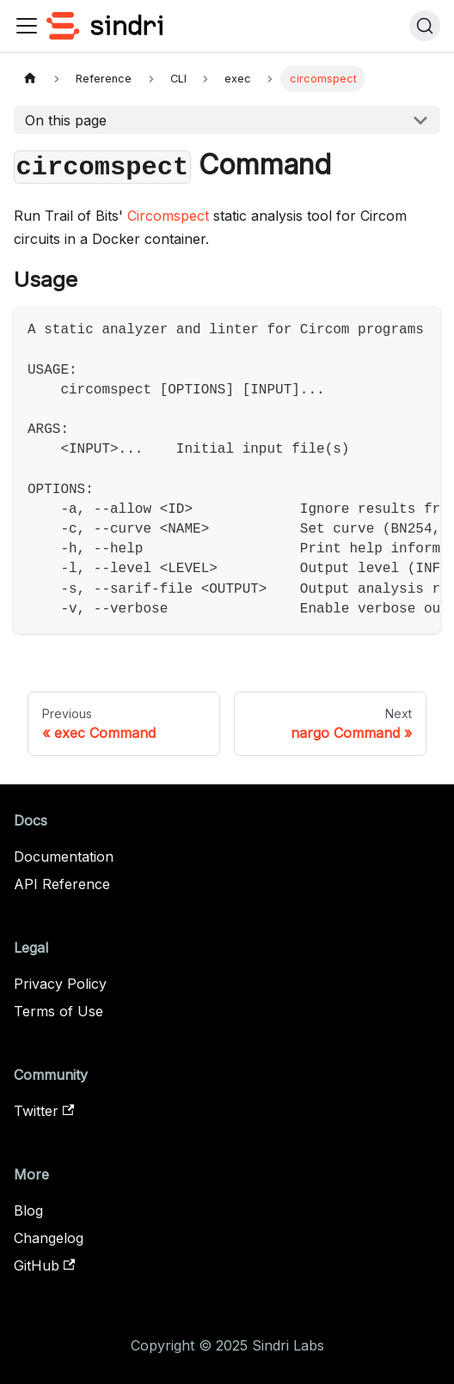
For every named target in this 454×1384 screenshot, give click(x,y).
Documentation (64, 856)
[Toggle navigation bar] (27, 26)
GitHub (44, 1265)
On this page (66, 120)
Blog (28, 1210)
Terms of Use (58, 1011)
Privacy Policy (60, 983)
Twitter (44, 1110)
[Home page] (30, 78)
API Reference (62, 884)
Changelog (48, 1238)
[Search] (424, 25)
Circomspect (168, 215)
